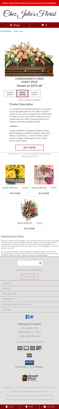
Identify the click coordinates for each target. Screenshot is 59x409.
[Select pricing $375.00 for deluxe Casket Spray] (22, 93)
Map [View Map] (29, 406)
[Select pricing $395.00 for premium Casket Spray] (34, 93)
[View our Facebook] (27, 318)
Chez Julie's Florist (29, 14)
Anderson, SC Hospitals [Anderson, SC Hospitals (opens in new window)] (43, 387)
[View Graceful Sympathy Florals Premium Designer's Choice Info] (44, 174)
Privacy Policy (12, 400)
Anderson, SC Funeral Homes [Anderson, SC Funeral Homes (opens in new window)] (16, 387)
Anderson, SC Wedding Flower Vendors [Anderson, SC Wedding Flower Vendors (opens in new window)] (29, 392)
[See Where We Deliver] (29, 276)
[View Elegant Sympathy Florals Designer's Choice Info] (15, 174)
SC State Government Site (41, 396)
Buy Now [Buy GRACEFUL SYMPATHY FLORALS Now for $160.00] (44, 193)
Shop (15, 25)
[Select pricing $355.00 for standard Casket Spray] (10, 93)
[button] (29, 362)
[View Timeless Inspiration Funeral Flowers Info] (29, 209)
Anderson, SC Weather (16, 396)
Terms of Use (47, 400)
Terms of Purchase (30, 400)
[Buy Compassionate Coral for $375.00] (29, 147)
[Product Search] (30, 263)
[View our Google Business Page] (31, 318)
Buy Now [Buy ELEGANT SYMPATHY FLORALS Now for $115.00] (15, 193)
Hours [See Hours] (49, 406)
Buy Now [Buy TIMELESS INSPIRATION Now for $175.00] (29, 228)
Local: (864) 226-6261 (29, 336)
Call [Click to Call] (10, 406)
